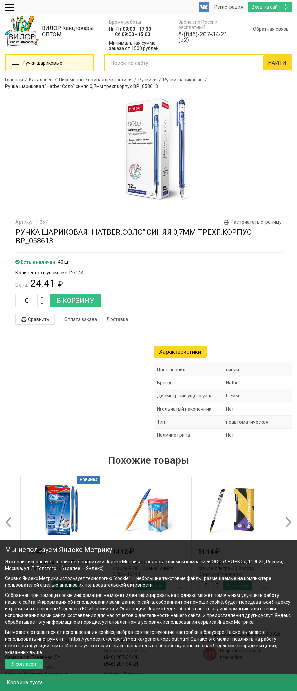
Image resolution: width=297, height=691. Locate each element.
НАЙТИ (277, 63)
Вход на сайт (266, 7)
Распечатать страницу (256, 222)
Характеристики (180, 351)
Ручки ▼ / (150, 79)
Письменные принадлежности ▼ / (98, 79)
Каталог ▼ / (44, 79)
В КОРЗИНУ (75, 301)
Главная (14, 79)
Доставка (117, 319)
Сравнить (35, 319)
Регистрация (228, 7)
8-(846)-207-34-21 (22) (202, 37)
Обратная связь (271, 29)
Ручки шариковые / (186, 79)
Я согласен (24, 664)
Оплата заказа (80, 319)
